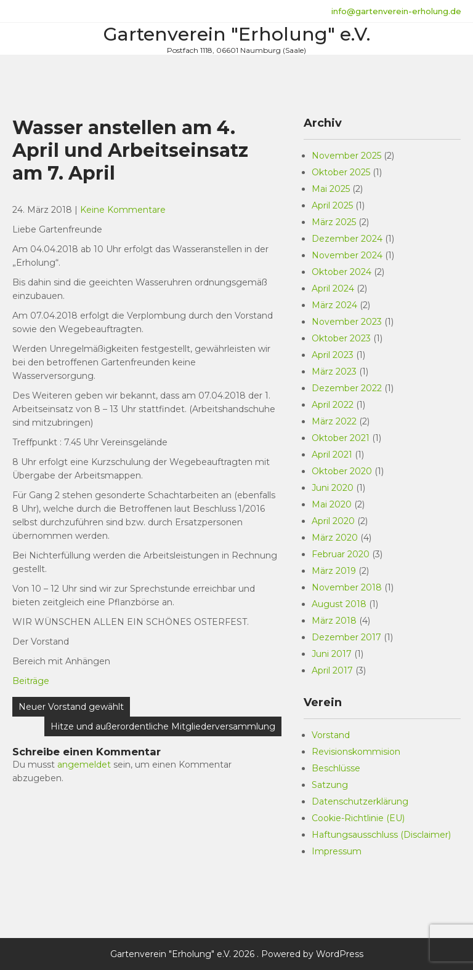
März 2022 (334, 421)
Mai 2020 (332, 504)
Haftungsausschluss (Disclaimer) (381, 834)
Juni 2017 (332, 653)
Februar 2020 (341, 554)
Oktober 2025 (341, 172)
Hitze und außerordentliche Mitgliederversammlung (163, 726)
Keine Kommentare (123, 209)
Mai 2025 (331, 188)
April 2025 (332, 205)
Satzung (330, 784)
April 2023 (333, 354)
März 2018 (334, 620)
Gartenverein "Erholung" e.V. (236, 34)
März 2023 (334, 371)
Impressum (337, 851)
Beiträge (30, 680)
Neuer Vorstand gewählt (71, 706)
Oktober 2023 (341, 338)
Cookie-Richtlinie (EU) (358, 818)
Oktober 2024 (341, 271)
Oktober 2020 (342, 471)
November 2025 (346, 155)
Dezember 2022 (347, 388)
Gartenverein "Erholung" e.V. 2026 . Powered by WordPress (236, 954)
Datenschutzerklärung (360, 801)
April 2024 (333, 288)
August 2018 (339, 604)
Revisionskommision (356, 751)
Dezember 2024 (347, 238)
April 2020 (333, 521)
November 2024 (347, 255)
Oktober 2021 (341, 437)
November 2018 (347, 587)
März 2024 (334, 305)
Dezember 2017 (346, 637)
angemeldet (84, 764)
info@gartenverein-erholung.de (396, 11)
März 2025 (334, 222)
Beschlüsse (336, 768)
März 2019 (334, 570)
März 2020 (335, 537)
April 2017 (332, 670)
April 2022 (333, 404)
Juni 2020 (333, 487)
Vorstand (331, 735)
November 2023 (347, 321)
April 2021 (332, 454)
